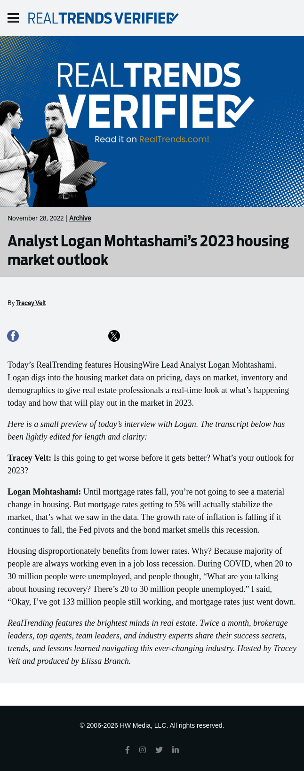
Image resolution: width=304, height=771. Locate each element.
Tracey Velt (31, 303)
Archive (80, 219)
